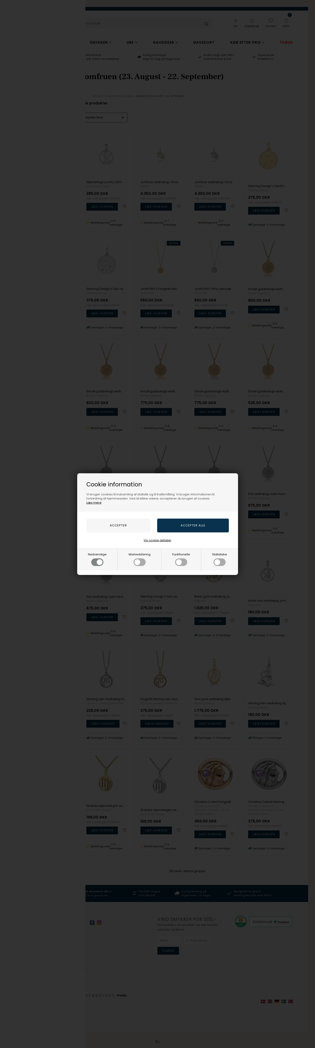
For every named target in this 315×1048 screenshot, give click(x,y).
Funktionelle (181, 559)
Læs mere (94, 502)
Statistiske (219, 559)
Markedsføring (139, 559)
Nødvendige (97, 559)
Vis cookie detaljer (157, 540)
